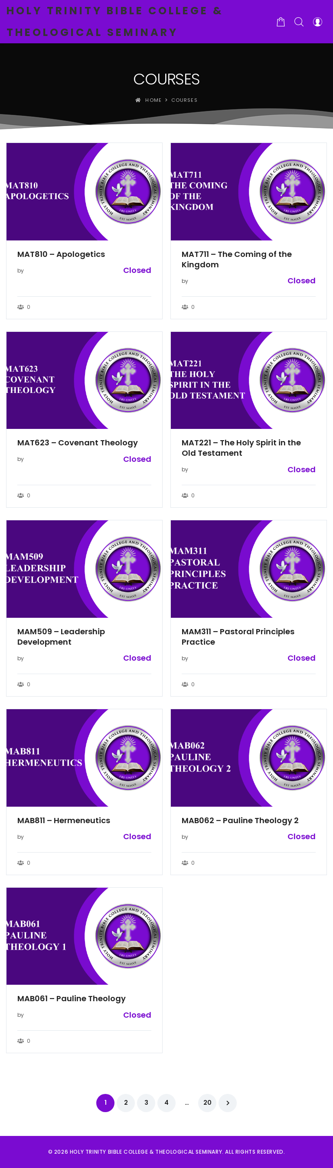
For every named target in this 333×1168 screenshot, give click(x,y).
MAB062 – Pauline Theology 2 (240, 820)
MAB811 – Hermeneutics (63, 820)
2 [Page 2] (126, 1102)
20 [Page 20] (207, 1102)
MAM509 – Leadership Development (61, 636)
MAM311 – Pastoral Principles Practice (238, 636)
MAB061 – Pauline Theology (71, 998)
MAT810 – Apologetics (61, 254)
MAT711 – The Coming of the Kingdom (237, 259)
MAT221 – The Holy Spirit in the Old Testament (241, 448)
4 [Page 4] (166, 1102)
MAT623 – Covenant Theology (77, 443)
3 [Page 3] (146, 1102)
